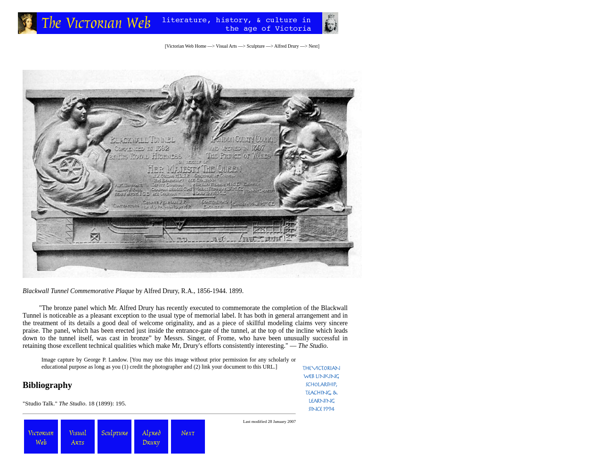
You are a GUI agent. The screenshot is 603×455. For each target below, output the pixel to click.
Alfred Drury (286, 46)
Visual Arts (226, 46)
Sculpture (256, 46)
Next (313, 46)
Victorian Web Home (186, 46)
